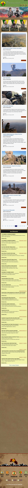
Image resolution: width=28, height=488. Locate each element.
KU (24, 0)
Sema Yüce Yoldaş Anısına (6, 284)
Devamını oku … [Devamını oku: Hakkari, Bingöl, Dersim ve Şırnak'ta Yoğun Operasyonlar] (23, 207)
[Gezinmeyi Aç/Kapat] (26, 5)
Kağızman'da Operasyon (8, 106)
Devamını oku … (4, 238)
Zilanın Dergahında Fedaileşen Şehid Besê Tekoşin (10, 336)
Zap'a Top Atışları (6, 77)
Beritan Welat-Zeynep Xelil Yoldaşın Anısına (9, 259)
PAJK (7, 474)
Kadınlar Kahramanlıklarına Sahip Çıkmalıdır (9, 265)
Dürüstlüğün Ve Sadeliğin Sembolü (8, 272)
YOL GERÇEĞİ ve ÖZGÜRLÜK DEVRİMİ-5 (9, 234)
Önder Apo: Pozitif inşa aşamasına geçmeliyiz (10, 330)
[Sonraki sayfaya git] (25, 226)
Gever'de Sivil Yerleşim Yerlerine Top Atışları (12, 48)
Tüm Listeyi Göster (14, 365)
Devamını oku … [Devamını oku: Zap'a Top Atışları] (23, 88)
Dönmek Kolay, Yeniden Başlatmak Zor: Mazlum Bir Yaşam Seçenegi (13, 292)
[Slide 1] (12, 16)
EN (26, 0)
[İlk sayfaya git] (2, 226)
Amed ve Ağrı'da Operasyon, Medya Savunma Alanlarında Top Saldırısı (12, 135)
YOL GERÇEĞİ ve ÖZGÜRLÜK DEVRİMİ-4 (9, 240)
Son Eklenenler (14, 231)
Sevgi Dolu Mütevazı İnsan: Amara (7, 278)
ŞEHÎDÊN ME (14, 476)
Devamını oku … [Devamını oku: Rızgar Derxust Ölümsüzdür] (23, 222)
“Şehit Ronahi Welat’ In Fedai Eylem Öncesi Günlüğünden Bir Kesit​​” (13, 350)
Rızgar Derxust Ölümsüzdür (9, 210)
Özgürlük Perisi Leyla (5, 310)
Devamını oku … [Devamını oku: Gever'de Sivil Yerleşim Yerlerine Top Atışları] (23, 60)
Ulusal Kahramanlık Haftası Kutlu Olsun (8, 297)
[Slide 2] (14, 16)
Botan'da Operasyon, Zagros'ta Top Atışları (12, 165)
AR (25, 0)
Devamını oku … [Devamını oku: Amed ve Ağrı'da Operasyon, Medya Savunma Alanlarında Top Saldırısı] (23, 148)
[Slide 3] (15, 16)
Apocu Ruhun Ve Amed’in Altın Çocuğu (8, 253)
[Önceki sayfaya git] (4, 226)
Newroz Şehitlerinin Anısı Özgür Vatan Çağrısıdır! (10, 324)
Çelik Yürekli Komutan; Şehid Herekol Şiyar (9, 343)
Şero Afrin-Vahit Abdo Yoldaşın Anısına (8, 246)
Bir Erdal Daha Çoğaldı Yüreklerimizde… (8, 303)
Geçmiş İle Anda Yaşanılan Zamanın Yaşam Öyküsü (10, 358)
